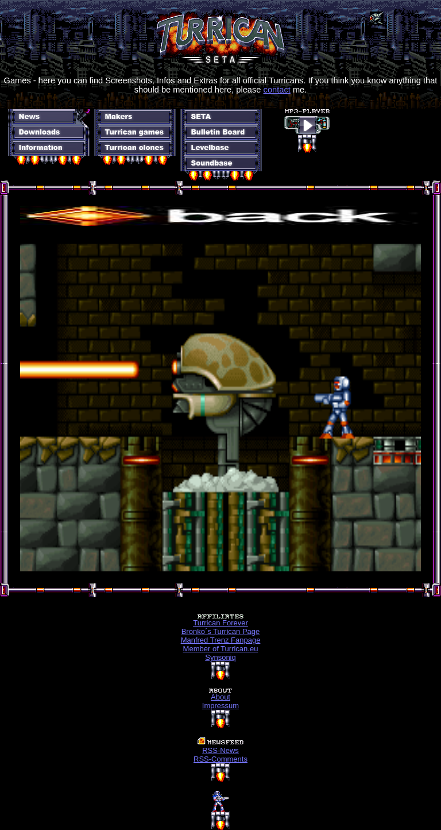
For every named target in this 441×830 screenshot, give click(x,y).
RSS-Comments (220, 759)
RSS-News (220, 750)
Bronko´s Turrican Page (220, 631)
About (220, 697)
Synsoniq (220, 657)
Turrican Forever (220, 622)
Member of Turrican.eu (220, 648)
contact (277, 89)
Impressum (220, 705)
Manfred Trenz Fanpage (221, 640)
